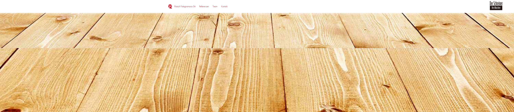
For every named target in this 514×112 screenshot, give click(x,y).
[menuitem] (185, 6)
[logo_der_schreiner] (496, 7)
